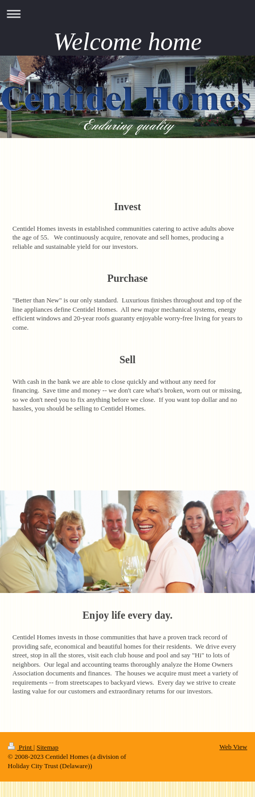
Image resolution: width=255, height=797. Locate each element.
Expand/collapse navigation (127, 14)
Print (21, 747)
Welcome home (127, 41)
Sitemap (48, 747)
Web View (233, 747)
